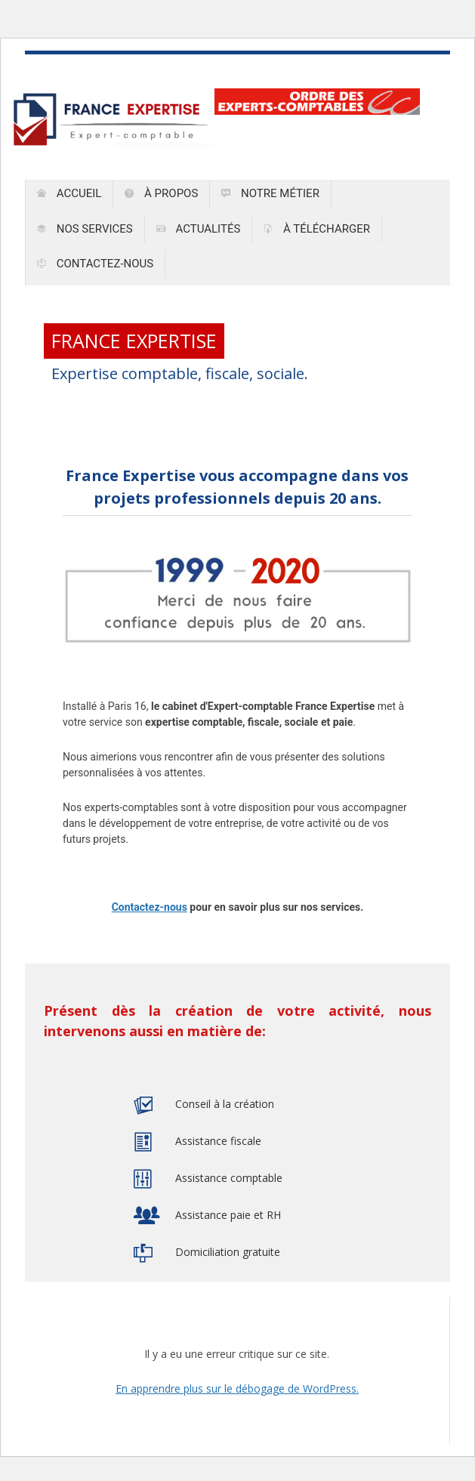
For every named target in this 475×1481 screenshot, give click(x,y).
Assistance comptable (228, 1178)
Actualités (198, 229)
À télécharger (317, 229)
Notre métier (270, 193)
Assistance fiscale (218, 1141)
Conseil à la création (224, 1104)
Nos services (85, 229)
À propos (161, 193)
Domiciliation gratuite (227, 1252)
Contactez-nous (95, 263)
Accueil (69, 193)
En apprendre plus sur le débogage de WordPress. (237, 1388)
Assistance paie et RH (228, 1215)
